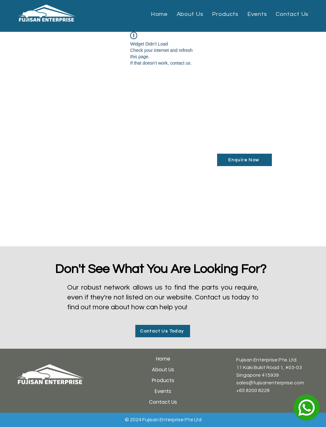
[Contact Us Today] (162, 331)
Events (163, 391)
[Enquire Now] (244, 160)
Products (163, 380)
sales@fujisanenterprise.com (270, 382)
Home (163, 358)
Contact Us (163, 402)
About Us (163, 369)
